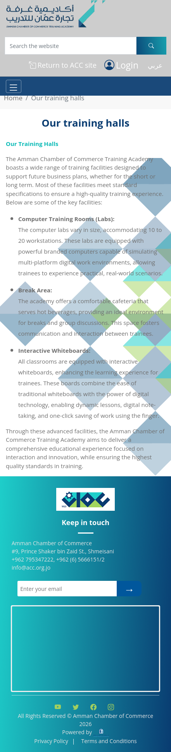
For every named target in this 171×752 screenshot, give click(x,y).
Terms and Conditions (108, 741)
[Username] (70, 46)
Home (13, 97)
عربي (155, 65)
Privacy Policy (51, 741)
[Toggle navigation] (13, 86)
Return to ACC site (63, 65)
